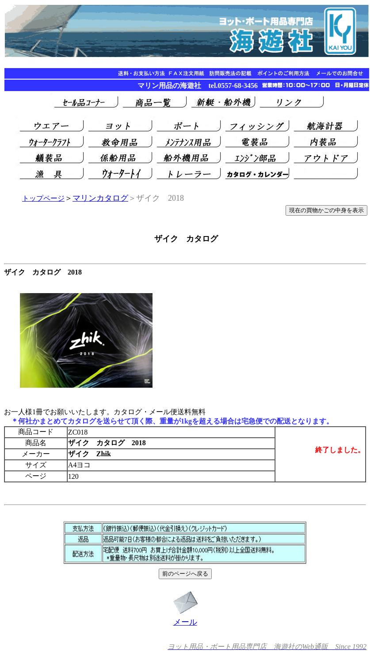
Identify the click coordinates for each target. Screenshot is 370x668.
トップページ (43, 198)
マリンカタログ (100, 198)
